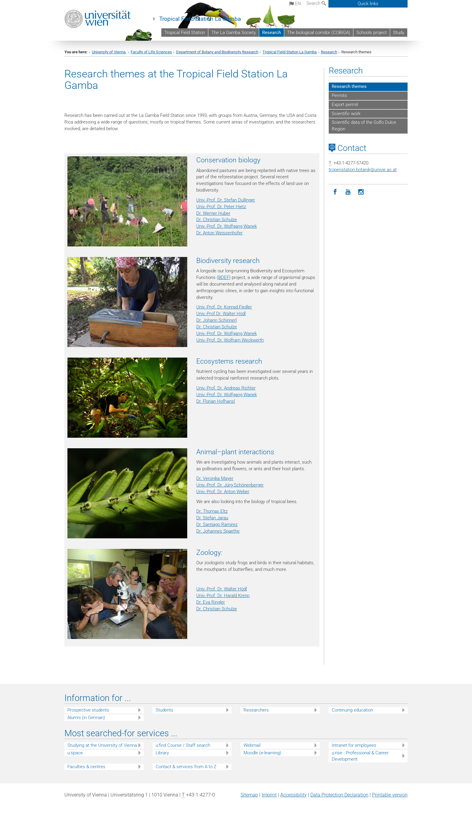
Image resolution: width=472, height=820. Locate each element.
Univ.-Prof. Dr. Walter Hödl (221, 589)
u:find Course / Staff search (183, 745)
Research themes (349, 86)
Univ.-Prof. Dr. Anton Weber (222, 491)
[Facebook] (335, 192)
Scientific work (346, 113)
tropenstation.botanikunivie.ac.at (363, 169)
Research (271, 32)
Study (398, 32)
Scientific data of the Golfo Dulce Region (364, 126)
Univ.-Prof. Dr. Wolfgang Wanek (226, 226)
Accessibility (293, 795)
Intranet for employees (354, 745)
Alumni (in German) (86, 717)
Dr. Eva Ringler (210, 602)
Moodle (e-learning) (262, 753)
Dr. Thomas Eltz (212, 511)
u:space (75, 753)
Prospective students (88, 710)
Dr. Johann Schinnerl (216, 320)
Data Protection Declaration (339, 795)
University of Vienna (109, 52)
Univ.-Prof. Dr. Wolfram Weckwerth (230, 340)
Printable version (390, 795)
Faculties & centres (86, 766)
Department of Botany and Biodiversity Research (217, 52)
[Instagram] (361, 192)
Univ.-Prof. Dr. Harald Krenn (223, 595)
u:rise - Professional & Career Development (360, 756)
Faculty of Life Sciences (151, 52)
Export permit (345, 104)
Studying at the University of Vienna (102, 745)
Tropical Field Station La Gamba (200, 19)
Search (316, 3)
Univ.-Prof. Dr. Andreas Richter (226, 388)
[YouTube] (348, 192)
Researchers (256, 710)
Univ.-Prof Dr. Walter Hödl (221, 313)
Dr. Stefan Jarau (212, 518)
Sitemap (249, 795)
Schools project (371, 32)
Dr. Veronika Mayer (214, 478)
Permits (339, 95)
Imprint (269, 795)
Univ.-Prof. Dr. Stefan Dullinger (225, 200)
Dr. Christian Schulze (216, 219)
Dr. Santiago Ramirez (217, 524)
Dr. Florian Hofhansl (215, 401)
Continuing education (352, 710)
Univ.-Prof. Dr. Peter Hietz (221, 206)
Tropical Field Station (184, 32)
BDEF (223, 277)
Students (164, 710)
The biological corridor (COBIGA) (318, 32)
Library (162, 753)
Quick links (368, 3)
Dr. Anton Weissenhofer (219, 233)
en (295, 3)
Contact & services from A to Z (186, 766)
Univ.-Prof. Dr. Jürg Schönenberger (230, 485)
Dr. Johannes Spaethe (218, 531)
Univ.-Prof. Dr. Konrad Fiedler (224, 307)
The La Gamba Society (233, 32)
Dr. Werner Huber (213, 213)
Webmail (252, 745)
